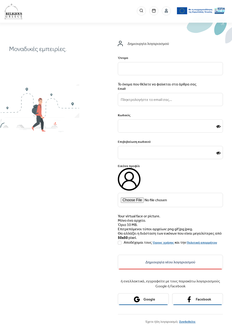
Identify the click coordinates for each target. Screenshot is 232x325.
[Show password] (218, 126)
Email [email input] (122, 89)
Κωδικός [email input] (124, 115)
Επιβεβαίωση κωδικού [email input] (134, 142)
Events (154, 10)
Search (141, 10)
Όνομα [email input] (123, 58)
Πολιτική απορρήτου (202, 243)
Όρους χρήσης (163, 243)
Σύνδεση (166, 11)
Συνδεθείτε (187, 322)
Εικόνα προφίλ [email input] (129, 166)
